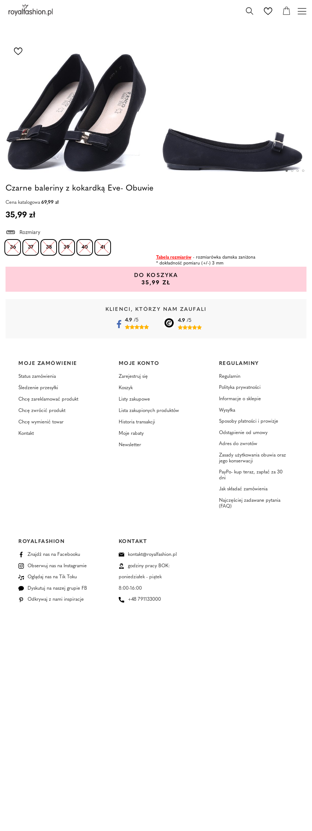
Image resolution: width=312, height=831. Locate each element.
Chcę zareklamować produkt (48, 400)
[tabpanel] (78, 102)
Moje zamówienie (47, 363)
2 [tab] (292, 171)
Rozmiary (23, 231)
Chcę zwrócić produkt (41, 411)
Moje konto (139, 363)
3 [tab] (298, 171)
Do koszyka (143, 279)
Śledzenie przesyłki (38, 388)
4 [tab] (303, 171)
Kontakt (26, 434)
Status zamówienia (37, 377)
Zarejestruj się (133, 377)
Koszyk (126, 388)
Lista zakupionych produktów (149, 411)
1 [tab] (287, 171)
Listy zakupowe (134, 400)
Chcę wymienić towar (41, 422)
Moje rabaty (131, 434)
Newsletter (130, 445)
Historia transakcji (137, 422)
